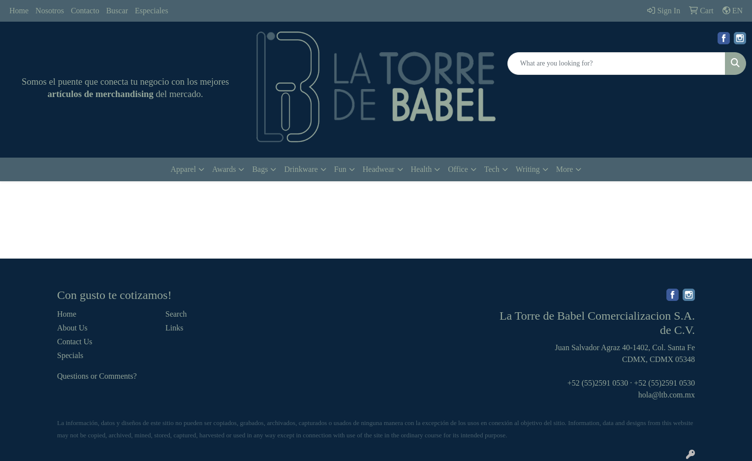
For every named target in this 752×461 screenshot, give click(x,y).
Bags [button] (260, 169)
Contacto (85, 10)
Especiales (151, 10)
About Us (72, 328)
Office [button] (458, 169)
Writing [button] (528, 169)
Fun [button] (340, 169)
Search (176, 314)
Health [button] (421, 169)
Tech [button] (492, 169)
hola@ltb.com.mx (666, 395)
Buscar (117, 10)
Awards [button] (224, 169)
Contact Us (75, 341)
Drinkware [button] (300, 169)
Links (174, 328)
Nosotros (49, 10)
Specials (70, 355)
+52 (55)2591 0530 (597, 383)
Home (19, 10)
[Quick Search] (616, 63)
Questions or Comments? (97, 376)
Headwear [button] (379, 169)
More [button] (564, 169)
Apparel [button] (183, 169)
